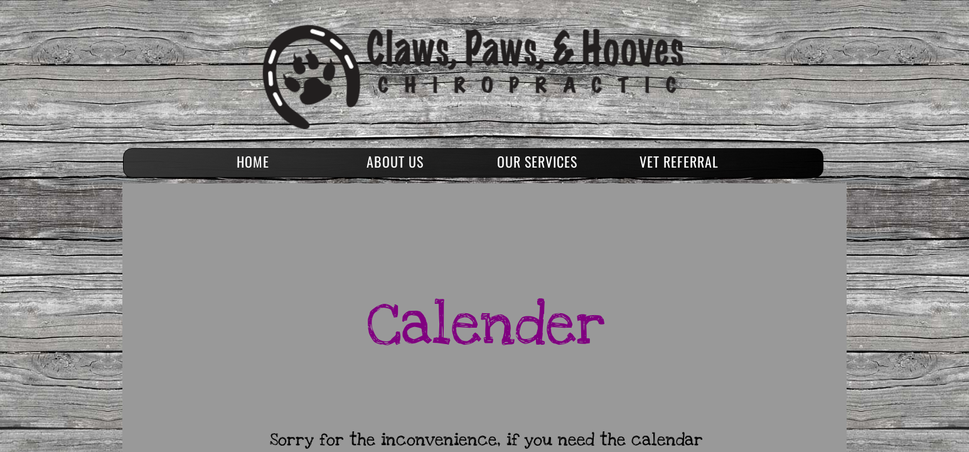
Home (253, 161)
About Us (395, 161)
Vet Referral (679, 161)
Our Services (537, 161)
